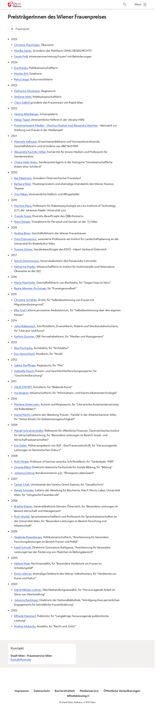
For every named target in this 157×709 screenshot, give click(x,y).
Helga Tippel (22, 119)
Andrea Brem (22, 233)
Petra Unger (21, 79)
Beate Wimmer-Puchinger (30, 288)
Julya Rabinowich (24, 326)
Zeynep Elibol (22, 467)
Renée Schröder (24, 490)
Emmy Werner (23, 573)
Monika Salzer (22, 50)
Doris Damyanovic (25, 239)
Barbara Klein (22, 184)
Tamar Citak (21, 484)
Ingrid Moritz (22, 414)
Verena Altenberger (26, 114)
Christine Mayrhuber (27, 45)
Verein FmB (21, 56)
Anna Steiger (22, 221)
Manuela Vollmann (25, 141)
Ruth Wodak (22, 516)
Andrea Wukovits (24, 626)
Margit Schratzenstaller (28, 430)
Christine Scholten (25, 300)
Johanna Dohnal (24, 473)
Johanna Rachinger (26, 600)
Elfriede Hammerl (25, 616)
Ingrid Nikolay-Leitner (27, 590)
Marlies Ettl (21, 73)
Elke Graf (19, 310)
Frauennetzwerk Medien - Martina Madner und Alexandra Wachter (56, 125)
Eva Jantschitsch (24, 353)
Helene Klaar (22, 563)
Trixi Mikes (20, 194)
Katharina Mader (24, 266)
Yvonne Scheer (23, 249)
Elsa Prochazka (23, 348)
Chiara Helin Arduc (25, 162)
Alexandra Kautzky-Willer (30, 152)
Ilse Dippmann (23, 178)
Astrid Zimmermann (26, 261)
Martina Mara (22, 205)
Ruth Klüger (21, 461)
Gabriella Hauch (24, 371)
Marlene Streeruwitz (27, 404)
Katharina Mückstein (27, 91)
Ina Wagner (21, 393)
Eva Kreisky (21, 68)
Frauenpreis (19, 29)
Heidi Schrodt (22, 547)
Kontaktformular (21, 659)
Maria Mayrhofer (24, 282)
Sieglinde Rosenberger (28, 537)
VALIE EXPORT (23, 387)
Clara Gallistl (22, 102)
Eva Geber (20, 445)
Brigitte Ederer (23, 506)
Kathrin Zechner (24, 336)
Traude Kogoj (22, 216)
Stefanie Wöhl (22, 96)
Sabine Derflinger (25, 365)
